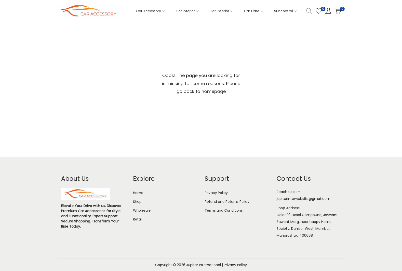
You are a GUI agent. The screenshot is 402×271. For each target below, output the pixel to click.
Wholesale (142, 210)
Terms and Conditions (224, 210)
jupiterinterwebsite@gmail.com (303, 198)
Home (138, 192)
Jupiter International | (205, 264)
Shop (137, 201)
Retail (137, 219)
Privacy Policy (216, 192)
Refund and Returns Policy (227, 201)
